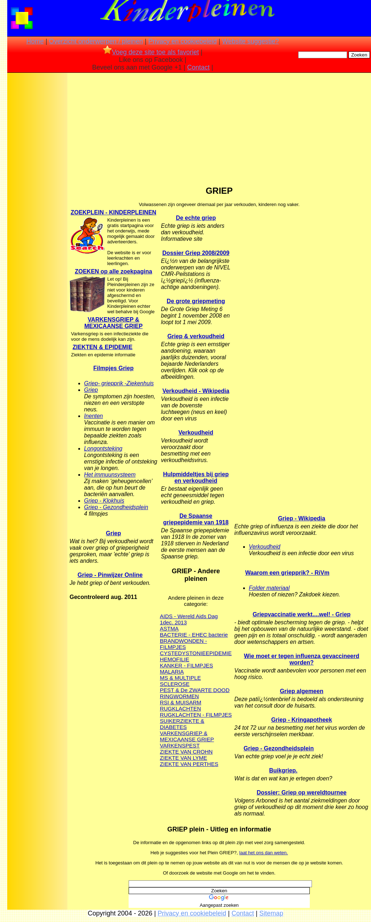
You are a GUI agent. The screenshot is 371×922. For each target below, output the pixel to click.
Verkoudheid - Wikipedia (195, 391)
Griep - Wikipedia (301, 518)
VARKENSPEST (180, 745)
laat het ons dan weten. (263, 852)
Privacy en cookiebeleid (182, 41)
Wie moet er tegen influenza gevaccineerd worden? (301, 659)
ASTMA (169, 628)
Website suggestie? (250, 41)
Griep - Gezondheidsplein (116, 507)
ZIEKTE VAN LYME (183, 758)
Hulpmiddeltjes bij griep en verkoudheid (196, 477)
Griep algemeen (301, 691)
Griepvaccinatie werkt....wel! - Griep (301, 614)
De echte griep (196, 218)
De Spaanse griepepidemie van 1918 (196, 519)
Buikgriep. (283, 770)
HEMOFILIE (174, 659)
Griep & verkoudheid (195, 336)
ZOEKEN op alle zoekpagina (113, 271)
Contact (198, 67)
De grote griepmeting (196, 301)
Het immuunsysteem (110, 475)
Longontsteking (103, 448)
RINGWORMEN (179, 696)
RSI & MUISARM (180, 702)
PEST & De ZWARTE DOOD (194, 690)
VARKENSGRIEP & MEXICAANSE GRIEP (113, 323)
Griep (91, 390)
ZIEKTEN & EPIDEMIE (102, 347)
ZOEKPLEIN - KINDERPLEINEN (113, 212)
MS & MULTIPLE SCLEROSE (180, 681)
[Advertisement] (37, 188)
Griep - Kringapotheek (301, 720)
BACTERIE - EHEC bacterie (194, 635)
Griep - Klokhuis (104, 501)
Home (35, 41)
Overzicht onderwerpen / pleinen (96, 41)
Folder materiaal (269, 588)
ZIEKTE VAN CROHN (186, 752)
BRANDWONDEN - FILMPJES (183, 644)
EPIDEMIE (219, 653)
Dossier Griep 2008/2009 (195, 253)
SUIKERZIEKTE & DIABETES (182, 724)
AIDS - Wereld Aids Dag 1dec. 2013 (189, 619)
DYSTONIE (191, 653)
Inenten (93, 416)
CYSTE (169, 653)
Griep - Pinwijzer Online (110, 575)
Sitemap (271, 913)
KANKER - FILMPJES (186, 665)
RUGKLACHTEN (180, 708)
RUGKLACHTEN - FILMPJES (196, 715)
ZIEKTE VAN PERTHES (189, 764)
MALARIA (172, 672)
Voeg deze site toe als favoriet (151, 52)
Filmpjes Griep (113, 368)
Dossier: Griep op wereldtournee (301, 792)
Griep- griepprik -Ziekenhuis (119, 383)
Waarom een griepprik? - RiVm (287, 573)
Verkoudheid (196, 432)
